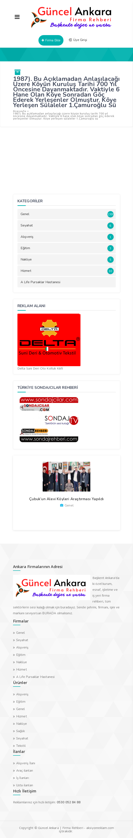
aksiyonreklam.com (100, 828)
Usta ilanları (24, 785)
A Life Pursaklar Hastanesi (41, 282)
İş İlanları (22, 778)
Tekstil (21, 746)
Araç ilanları (24, 770)
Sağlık (20, 731)
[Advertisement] (66, 160)
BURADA (49, 613)
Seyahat (67, 225)
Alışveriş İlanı (25, 763)
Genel (67, 214)
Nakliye (67, 260)
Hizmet (67, 271)
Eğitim (67, 248)
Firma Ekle (51, 40)
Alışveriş (67, 237)
